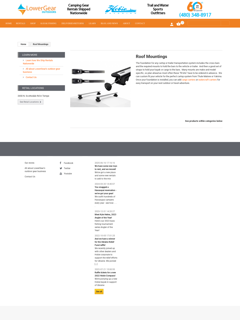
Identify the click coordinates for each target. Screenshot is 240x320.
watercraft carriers (207, 79)
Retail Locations (33, 88)
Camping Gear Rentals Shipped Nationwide (78, 9)
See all (99, 291)
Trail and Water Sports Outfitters (158, 9)
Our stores (29, 163)
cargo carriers (188, 79)
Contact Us (31, 77)
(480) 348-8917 (195, 15)
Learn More (29, 54)
